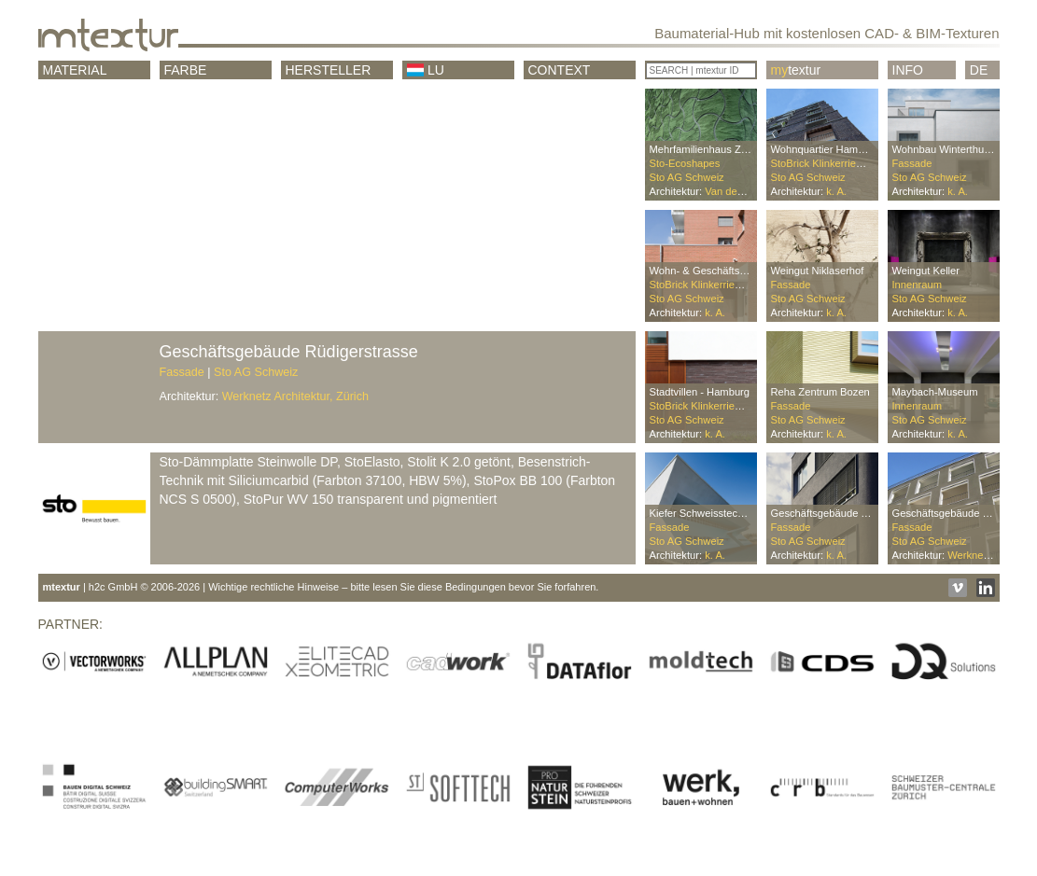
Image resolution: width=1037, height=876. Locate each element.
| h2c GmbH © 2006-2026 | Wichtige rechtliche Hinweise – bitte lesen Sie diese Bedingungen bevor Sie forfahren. (321, 586)
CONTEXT (559, 70)
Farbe (185, 70)
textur (796, 70)
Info (907, 70)
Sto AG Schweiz (256, 372)
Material (75, 70)
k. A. (836, 191)
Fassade (182, 372)
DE (979, 70)
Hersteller (328, 70)
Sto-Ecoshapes (685, 163)
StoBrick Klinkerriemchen (829, 163)
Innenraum (917, 284)
